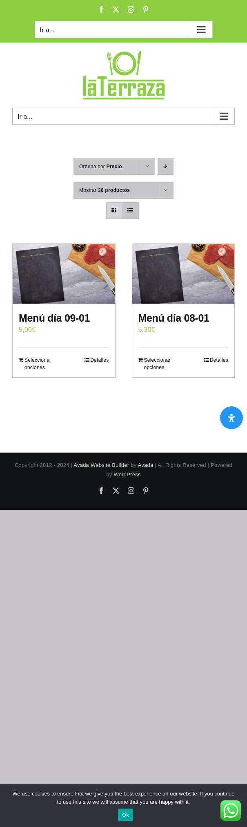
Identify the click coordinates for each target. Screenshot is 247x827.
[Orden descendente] (166, 166)
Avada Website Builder (101, 465)
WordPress (126, 474)
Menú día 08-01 (173, 318)
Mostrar (104, 190)
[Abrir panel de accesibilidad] (231, 417)
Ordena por (100, 166)
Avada (146, 465)
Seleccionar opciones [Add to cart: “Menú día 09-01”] (37, 363)
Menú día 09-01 (54, 318)
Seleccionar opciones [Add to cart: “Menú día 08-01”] (157, 363)
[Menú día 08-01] (183, 274)
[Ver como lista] (130, 211)
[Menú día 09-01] (64, 274)
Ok (125, 815)
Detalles (99, 360)
